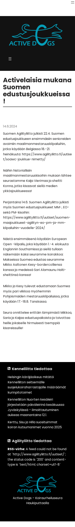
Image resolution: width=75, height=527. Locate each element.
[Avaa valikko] (72, 2)
